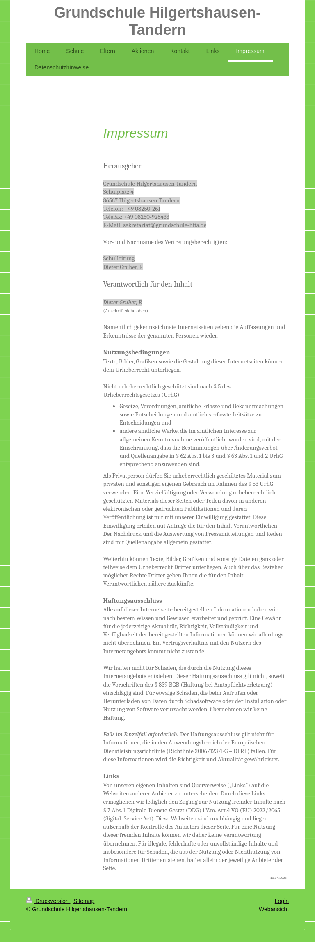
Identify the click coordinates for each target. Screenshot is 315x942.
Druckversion (48, 901)
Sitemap (83, 901)
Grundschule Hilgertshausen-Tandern (157, 21)
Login (282, 901)
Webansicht (274, 909)
